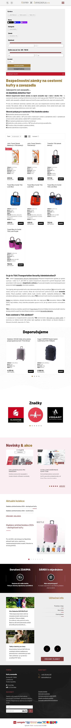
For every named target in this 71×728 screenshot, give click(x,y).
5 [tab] (38, 425)
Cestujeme (60, 614)
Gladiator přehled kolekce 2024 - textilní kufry (19, 510)
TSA (52, 289)
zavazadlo (19, 285)
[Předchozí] (57, 648)
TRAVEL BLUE (22, 15)
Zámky (8, 300)
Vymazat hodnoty (19, 69)
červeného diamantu (46, 311)
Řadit (8, 136)
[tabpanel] (20, 355)
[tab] (62, 486)
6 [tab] (41, 425)
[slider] (9, 43)
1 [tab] (32, 376)
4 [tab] (38, 376)
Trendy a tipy (59, 606)
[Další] (47, 648)
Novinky (61, 610)
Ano (9, 61)
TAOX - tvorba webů (36, 725)
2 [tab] (34, 376)
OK (30, 711)
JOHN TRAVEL (12, 15)
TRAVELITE (31, 15)
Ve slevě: (34, 136)
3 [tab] (36, 376)
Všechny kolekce (13, 516)
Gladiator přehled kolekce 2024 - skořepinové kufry (21, 506)
